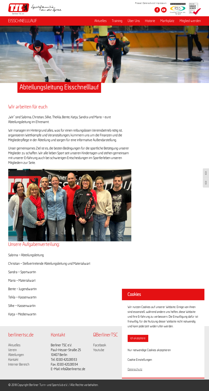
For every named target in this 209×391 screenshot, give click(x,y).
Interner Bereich (18, 364)
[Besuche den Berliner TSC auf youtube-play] (164, 10)
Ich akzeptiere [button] (138, 338)
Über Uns (134, 21)
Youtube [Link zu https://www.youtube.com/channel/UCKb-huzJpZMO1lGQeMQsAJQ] (98, 350)
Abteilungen (16, 355)
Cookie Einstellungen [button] (140, 359)
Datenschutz (149, 3)
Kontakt (13, 359)
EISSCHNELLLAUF (22, 21)
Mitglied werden (190, 21)
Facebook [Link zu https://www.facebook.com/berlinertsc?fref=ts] (99, 345)
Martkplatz (167, 21)
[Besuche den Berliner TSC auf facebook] (157, 10)
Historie (150, 21)
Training (117, 21)
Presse (138, 3)
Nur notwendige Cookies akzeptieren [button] (149, 350)
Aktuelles (100, 21)
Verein (12, 350)
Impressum (161, 3)
